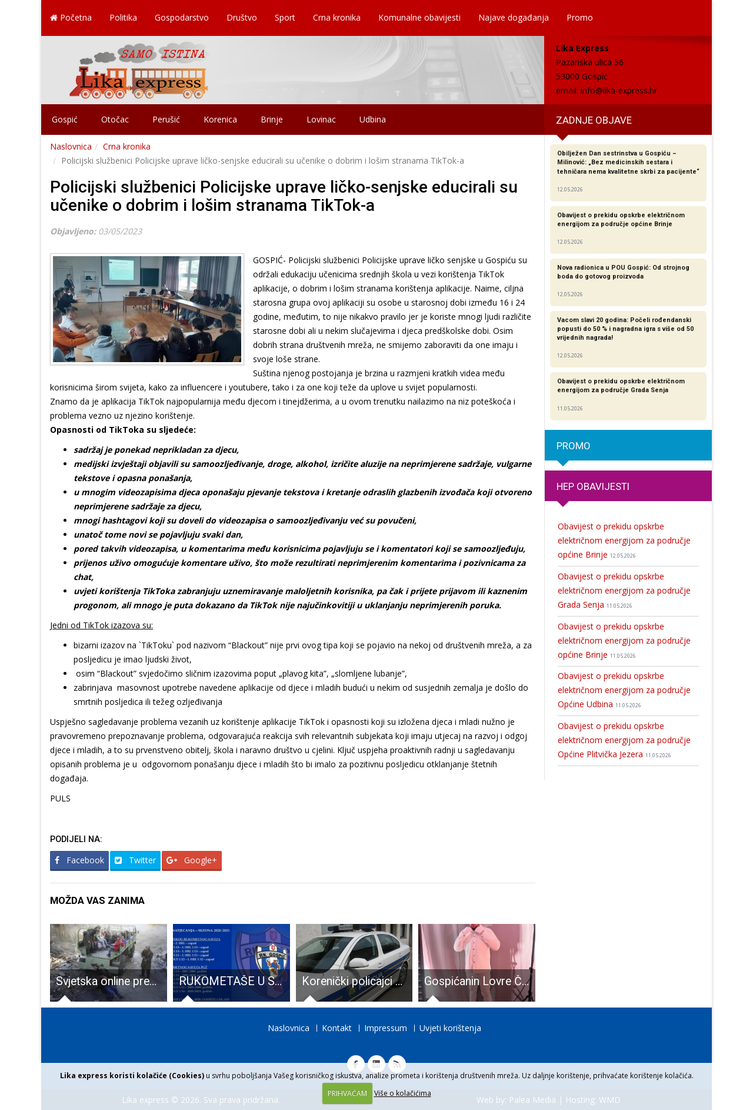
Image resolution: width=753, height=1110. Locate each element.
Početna (71, 17)
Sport (285, 17)
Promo (580, 17)
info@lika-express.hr (619, 90)
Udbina (372, 119)
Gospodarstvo (182, 17)
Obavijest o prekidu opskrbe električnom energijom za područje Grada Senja (624, 590)
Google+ (191, 860)
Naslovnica (71, 146)
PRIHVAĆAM (347, 1093)
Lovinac (321, 119)
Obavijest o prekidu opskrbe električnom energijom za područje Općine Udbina (624, 690)
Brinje (272, 119)
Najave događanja (513, 17)
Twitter (135, 860)
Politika (123, 17)
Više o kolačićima (402, 1093)
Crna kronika (337, 17)
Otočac (115, 119)
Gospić (65, 119)
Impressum (385, 1027)
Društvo (241, 17)
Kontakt (337, 1027)
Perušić (166, 119)
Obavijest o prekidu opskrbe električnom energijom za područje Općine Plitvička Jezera (624, 740)
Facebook (79, 860)
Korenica (220, 119)
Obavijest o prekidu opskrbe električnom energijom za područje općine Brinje (624, 540)
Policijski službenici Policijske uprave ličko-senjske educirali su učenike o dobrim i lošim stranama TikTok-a (284, 196)
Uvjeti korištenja (450, 1027)
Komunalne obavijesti (419, 17)
